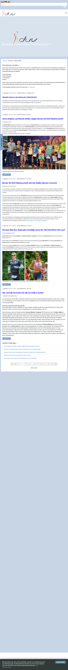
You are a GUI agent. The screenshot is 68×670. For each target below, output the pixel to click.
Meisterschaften (12, 93)
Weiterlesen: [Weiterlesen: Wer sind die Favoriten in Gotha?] (6, 338)
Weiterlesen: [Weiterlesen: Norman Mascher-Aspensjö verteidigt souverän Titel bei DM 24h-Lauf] (6, 284)
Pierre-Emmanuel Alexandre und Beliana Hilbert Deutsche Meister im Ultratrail (22, 346)
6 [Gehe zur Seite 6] (35, 364)
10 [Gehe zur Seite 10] (48, 364)
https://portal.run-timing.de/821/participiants (37, 220)
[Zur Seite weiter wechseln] (52, 364)
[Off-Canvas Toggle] (66, 13)
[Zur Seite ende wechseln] (56, 364)
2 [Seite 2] (22, 364)
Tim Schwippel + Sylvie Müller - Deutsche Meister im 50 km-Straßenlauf (20, 358)
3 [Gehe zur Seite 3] (25, 364)
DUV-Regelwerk (31, 87)
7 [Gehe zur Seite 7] (38, 364)
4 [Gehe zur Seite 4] (28, 364)
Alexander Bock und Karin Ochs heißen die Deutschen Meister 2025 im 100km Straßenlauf (24, 352)
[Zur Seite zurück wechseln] (15, 364)
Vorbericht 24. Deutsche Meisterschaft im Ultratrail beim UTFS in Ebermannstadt (22, 349)
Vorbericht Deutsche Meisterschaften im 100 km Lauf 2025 (17, 355)
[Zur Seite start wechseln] (12, 364)
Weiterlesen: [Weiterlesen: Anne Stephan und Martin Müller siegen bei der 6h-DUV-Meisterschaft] (6, 174)
